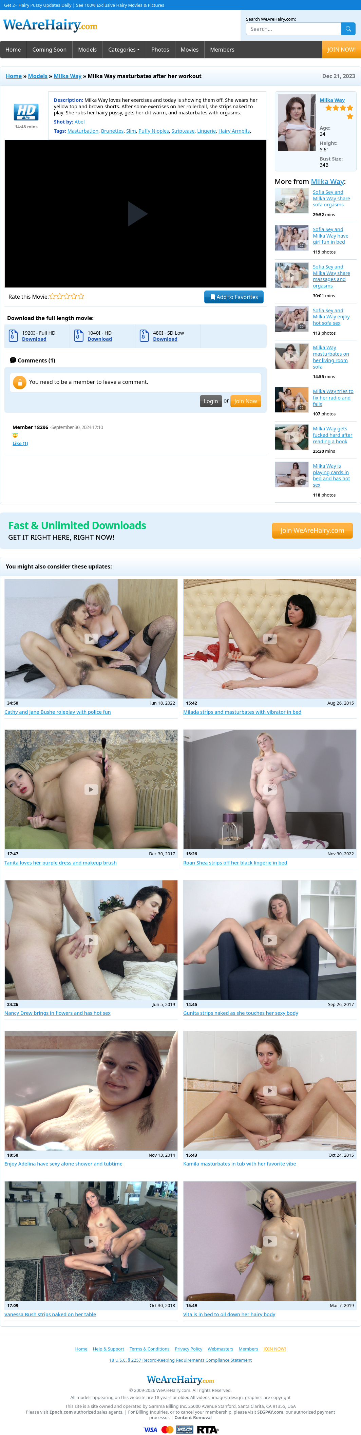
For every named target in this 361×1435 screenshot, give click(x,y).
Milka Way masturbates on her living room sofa (331, 357)
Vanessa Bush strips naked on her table (50, 1314)
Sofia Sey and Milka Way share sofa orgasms (331, 198)
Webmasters (220, 1349)
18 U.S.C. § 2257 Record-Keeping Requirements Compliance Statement (180, 1360)
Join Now (245, 401)
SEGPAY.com (270, 1412)
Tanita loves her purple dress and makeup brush (60, 862)
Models (87, 49)
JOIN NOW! (342, 49)
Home (13, 49)
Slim (131, 131)
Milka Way (67, 76)
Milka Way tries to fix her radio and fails (333, 397)
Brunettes (112, 131)
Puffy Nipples (153, 131)
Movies (190, 49)
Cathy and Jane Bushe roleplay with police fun (57, 712)
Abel (80, 121)
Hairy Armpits (234, 131)
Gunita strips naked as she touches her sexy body (240, 1013)
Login (211, 401)
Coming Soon (50, 49)
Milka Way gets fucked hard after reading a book (333, 435)
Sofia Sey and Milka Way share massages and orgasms (331, 276)
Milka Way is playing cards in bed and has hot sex (331, 475)
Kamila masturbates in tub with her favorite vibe (239, 1163)
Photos (160, 49)
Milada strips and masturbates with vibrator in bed (242, 712)
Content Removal (193, 1417)
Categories (122, 49)
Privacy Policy (188, 1349)
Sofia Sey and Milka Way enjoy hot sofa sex (331, 317)
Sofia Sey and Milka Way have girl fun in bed (330, 235)
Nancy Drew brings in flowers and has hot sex (57, 1013)
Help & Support (108, 1349)
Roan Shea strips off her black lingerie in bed (235, 862)
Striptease (183, 131)
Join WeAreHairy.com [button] (312, 530)
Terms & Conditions (149, 1349)
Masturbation (83, 131)
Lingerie (206, 131)
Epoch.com (61, 1412)
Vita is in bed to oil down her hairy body (229, 1314)
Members (222, 49)
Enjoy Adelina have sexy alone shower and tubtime (63, 1163)
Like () (20, 443)
